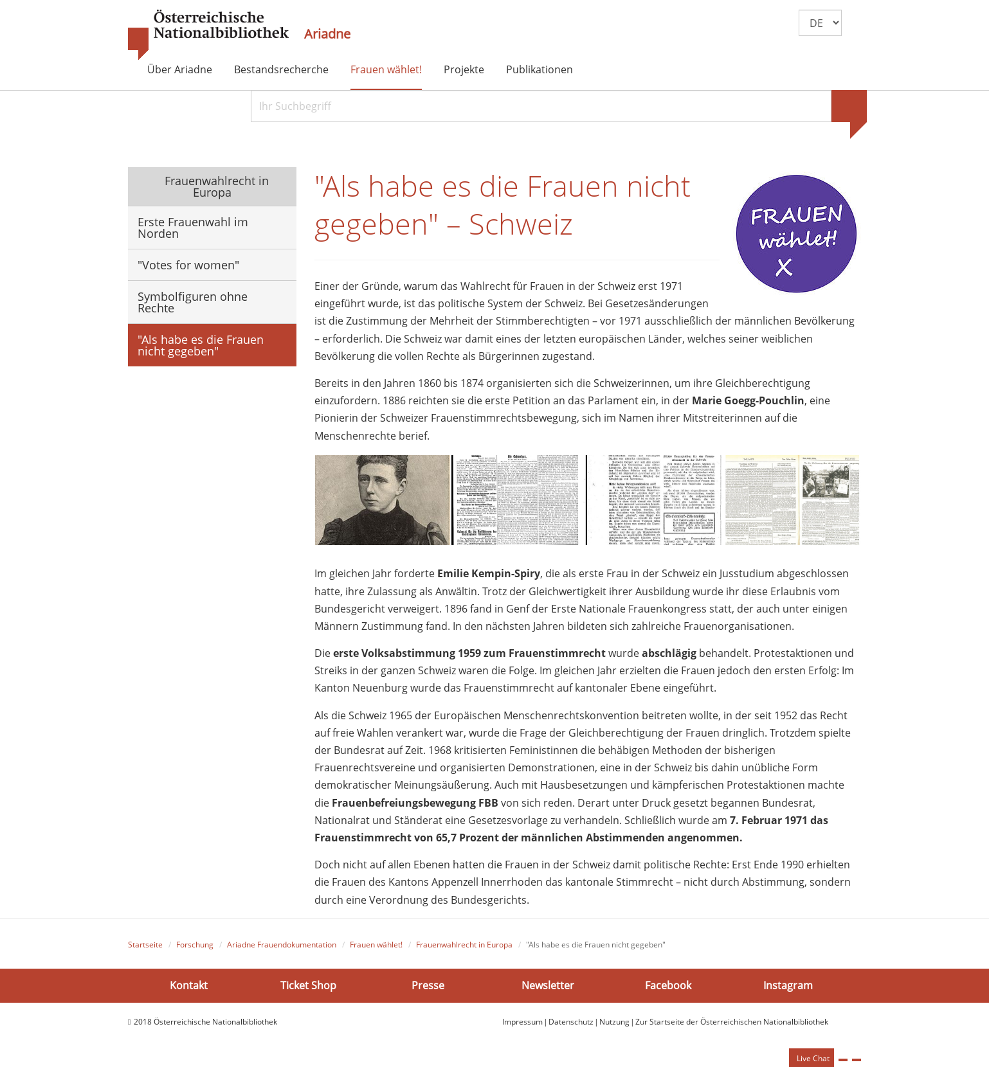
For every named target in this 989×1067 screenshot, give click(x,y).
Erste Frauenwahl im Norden (193, 227)
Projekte (464, 69)
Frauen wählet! (386, 69)
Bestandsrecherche (281, 69)
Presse (428, 985)
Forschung (194, 944)
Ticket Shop (308, 985)
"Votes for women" (188, 265)
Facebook (668, 985)
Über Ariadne (179, 69)
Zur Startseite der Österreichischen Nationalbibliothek (731, 1021)
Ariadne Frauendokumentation (281, 944)
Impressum (522, 1021)
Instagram (788, 985)
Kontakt (189, 985)
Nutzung (614, 1021)
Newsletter (548, 985)
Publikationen (539, 69)
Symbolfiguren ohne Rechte (193, 302)
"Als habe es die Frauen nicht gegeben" (201, 345)
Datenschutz (571, 1021)
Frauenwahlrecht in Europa (215, 186)
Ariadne (327, 34)
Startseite (145, 944)
